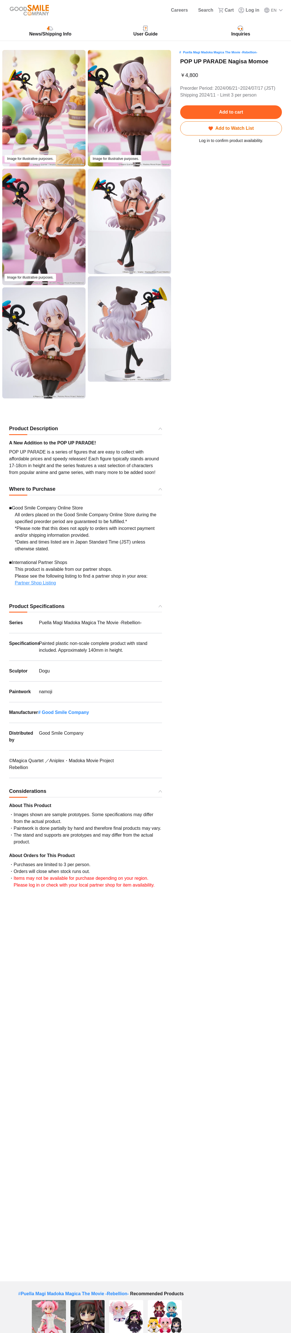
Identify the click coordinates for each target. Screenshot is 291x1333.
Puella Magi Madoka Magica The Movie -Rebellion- (220, 52)
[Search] (202, 10)
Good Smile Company (65, 712)
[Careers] (175, 10)
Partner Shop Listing (35, 582)
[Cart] (226, 10)
